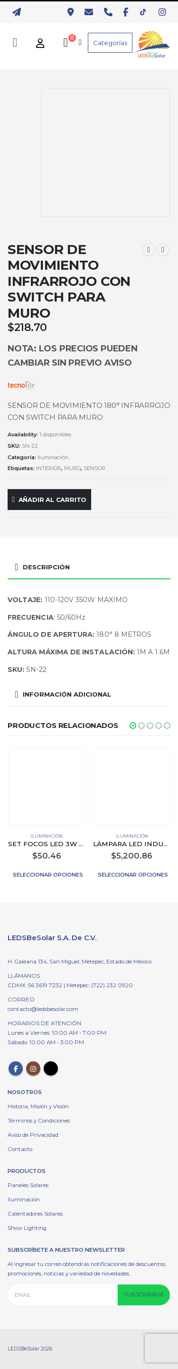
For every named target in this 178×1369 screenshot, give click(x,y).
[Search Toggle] (15, 43)
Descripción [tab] (46, 567)
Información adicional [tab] (67, 694)
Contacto (20, 1149)
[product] (46, 786)
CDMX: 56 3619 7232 (36, 985)
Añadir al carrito (53, 499)
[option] (22, 104)
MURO (72, 468)
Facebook (16, 1068)
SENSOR (94, 468)
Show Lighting (27, 1228)
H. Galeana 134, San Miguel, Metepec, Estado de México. (80, 961)
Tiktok (51, 1068)
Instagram (33, 1068)
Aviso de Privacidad (33, 1135)
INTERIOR (48, 468)
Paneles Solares (28, 1185)
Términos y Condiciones (39, 1120)
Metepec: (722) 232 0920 (99, 985)
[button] (133, 725)
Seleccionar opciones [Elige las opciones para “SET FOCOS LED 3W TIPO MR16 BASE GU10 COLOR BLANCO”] (48, 874)
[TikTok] (145, 12)
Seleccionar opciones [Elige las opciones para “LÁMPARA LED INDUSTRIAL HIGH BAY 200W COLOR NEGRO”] (133, 874)
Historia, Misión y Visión (38, 1106)
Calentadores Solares (35, 1213)
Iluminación (52, 457)
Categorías (110, 43)
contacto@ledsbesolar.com (43, 1009)
